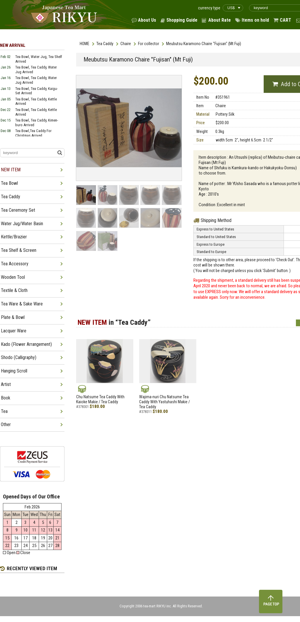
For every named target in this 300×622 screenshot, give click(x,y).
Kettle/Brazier (14, 237)
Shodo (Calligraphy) (18, 357)
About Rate (219, 20)
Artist (6, 384)
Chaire (125, 43)
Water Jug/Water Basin (22, 223)
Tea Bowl (9, 183)
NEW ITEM (11, 169)
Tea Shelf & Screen (18, 250)
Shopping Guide (181, 20)
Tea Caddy (104, 43)
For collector (148, 43)
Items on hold (255, 20)
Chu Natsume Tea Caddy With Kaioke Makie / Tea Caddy (100, 399)
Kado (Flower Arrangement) (26, 344)
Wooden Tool (13, 277)
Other (6, 424)
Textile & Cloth (14, 290)
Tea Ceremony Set (18, 210)
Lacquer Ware (13, 331)
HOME (84, 43)
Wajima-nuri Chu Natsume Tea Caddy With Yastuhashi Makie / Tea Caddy (164, 401)
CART (285, 20)
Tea (4, 411)
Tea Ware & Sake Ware (22, 304)
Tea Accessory (14, 263)
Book (5, 398)
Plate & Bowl (13, 317)
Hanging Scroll (14, 371)
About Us (147, 20)
